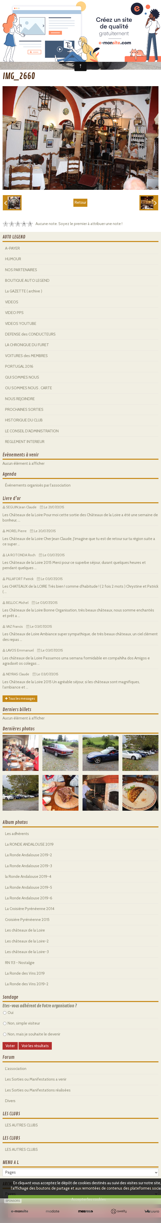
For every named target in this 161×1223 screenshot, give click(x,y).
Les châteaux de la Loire (25, 930)
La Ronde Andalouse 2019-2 (28, 855)
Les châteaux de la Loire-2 (27, 941)
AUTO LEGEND (14, 237)
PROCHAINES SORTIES (24, 409)
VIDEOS (11, 302)
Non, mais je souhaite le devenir (31, 1034)
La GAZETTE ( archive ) (23, 291)
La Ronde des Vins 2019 (25, 973)
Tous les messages (20, 698)
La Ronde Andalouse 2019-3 (28, 866)
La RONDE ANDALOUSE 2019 (29, 844)
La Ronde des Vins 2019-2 (27, 984)
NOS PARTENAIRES (21, 270)
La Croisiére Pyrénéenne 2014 (29, 908)
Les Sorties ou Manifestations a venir (35, 1079)
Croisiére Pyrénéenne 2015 (27, 919)
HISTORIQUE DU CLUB (24, 420)
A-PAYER (12, 248)
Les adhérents (17, 833)
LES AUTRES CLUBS (21, 1125)
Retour (80, 202)
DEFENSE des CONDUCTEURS (30, 334)
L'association (15, 1068)
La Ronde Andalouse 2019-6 (28, 898)
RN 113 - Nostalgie (20, 962)
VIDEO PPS (14, 312)
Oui (8, 1012)
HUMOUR (13, 259)
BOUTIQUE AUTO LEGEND (27, 280)
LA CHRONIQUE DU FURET (27, 345)
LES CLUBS (11, 1114)
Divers (10, 1101)
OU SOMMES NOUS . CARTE (28, 388)
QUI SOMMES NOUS (22, 377)
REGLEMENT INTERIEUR (24, 441)
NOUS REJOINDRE (20, 399)
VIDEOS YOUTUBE (20, 323)
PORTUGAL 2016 (19, 366)
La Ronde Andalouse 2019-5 (28, 887)
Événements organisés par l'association (38, 485)
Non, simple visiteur (21, 1023)
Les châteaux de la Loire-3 (27, 952)
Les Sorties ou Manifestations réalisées (38, 1090)
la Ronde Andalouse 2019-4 (28, 876)
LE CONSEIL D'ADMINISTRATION (32, 431)
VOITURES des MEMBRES (26, 356)
